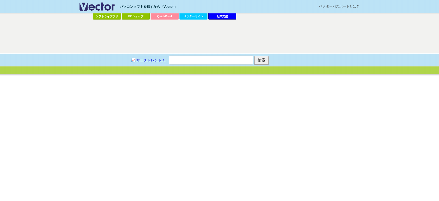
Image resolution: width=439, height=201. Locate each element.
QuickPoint (164, 16)
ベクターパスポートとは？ (339, 6)
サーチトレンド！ (150, 60)
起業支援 (222, 16)
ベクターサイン (193, 16)
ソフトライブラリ (107, 16)
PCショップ (135, 16)
